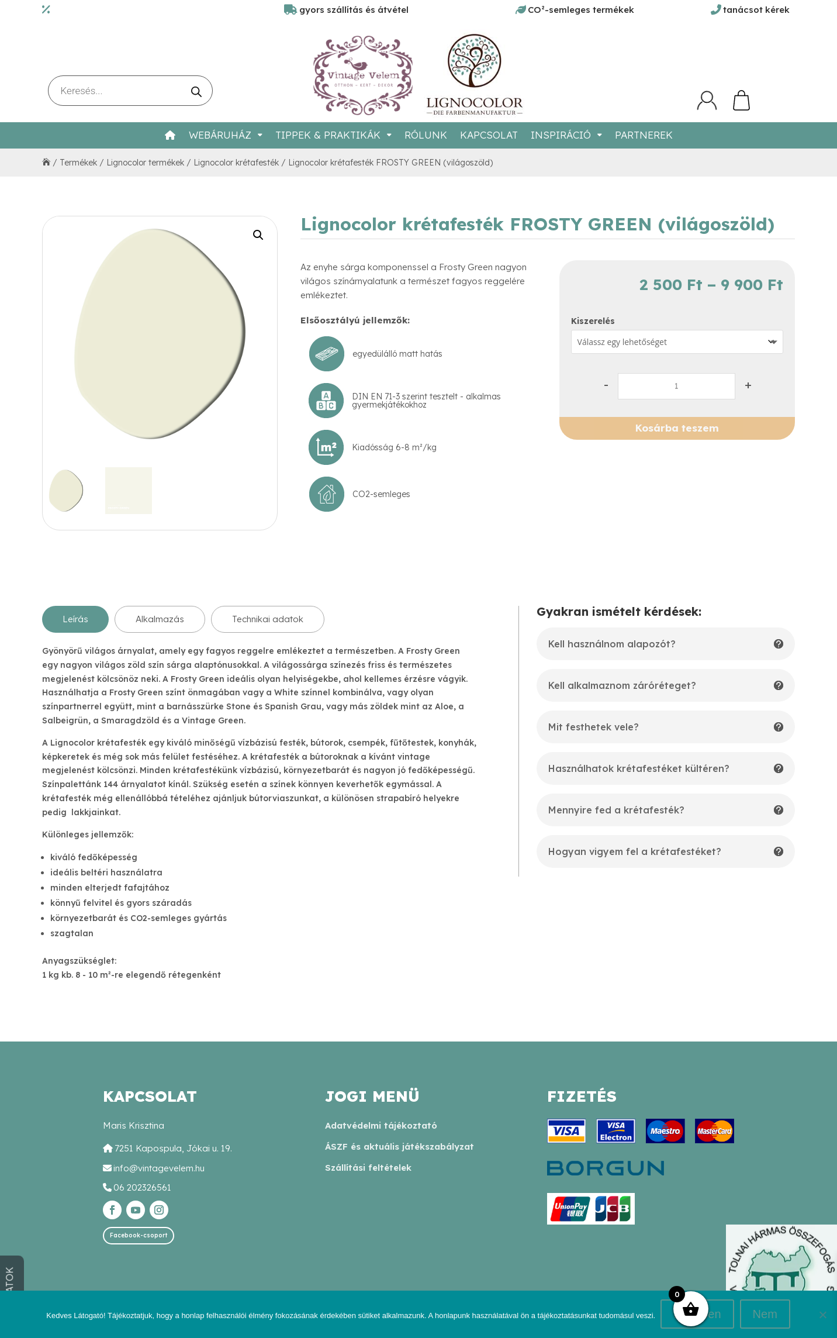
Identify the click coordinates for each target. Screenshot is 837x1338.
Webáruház (220, 135)
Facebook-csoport (138, 1235)
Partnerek (644, 135)
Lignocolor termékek (145, 162)
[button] (258, 235)
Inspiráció (561, 135)
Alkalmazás (160, 619)
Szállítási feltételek (368, 1167)
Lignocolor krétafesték (236, 162)
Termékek (78, 162)
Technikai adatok (267, 619)
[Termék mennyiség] (676, 386)
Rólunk (425, 135)
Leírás (75, 619)
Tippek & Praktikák (328, 135)
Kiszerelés (593, 321)
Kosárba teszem (677, 428)
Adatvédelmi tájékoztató (381, 1125)
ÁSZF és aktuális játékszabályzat (399, 1146)
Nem (765, 1314)
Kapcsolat (489, 135)
